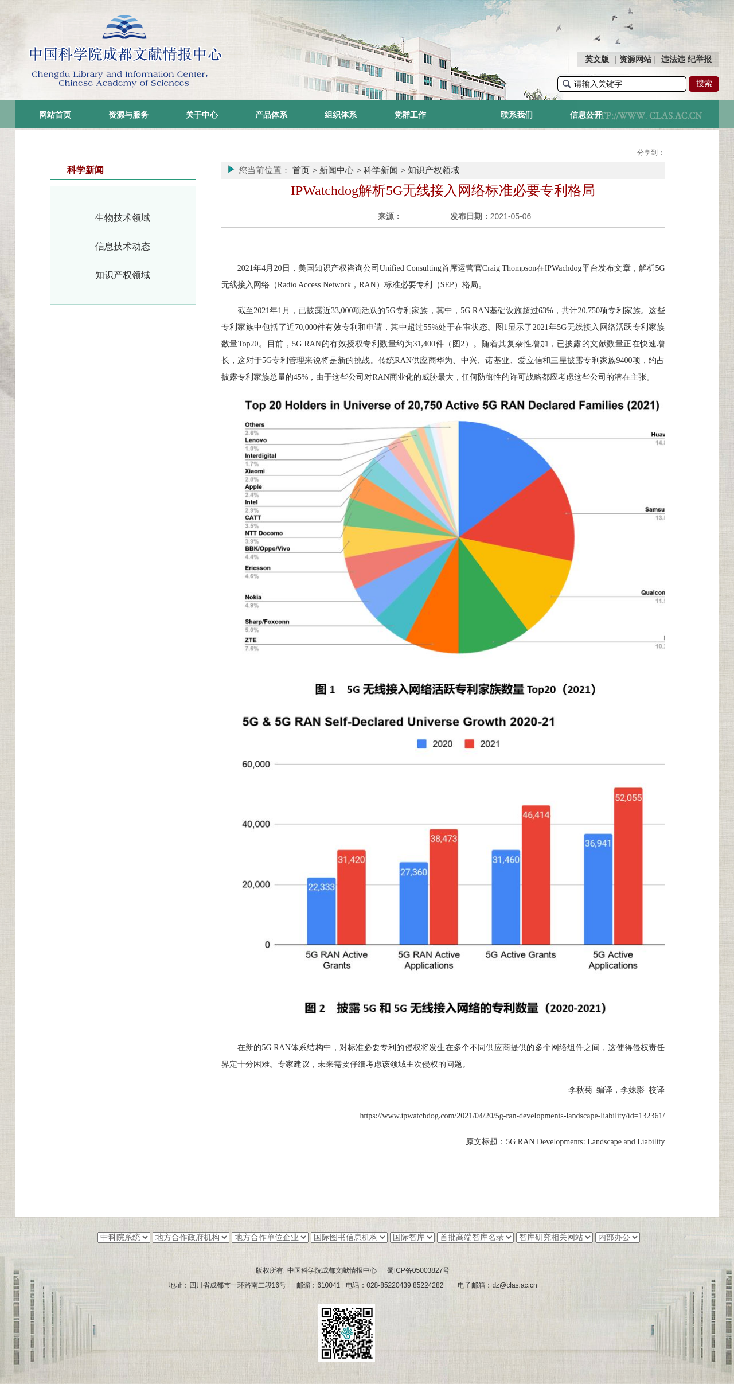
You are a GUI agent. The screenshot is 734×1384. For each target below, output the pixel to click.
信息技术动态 (122, 246)
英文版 (597, 59)
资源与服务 (128, 114)
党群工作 (410, 114)
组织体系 (341, 114)
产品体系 (271, 114)
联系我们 (517, 114)
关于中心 (202, 114)
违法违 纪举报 (686, 59)
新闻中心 (336, 170)
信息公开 (586, 114)
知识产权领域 (122, 275)
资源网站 (635, 59)
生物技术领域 (122, 218)
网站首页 (55, 114)
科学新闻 (381, 170)
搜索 (704, 83)
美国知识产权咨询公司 (339, 268)
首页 (301, 170)
